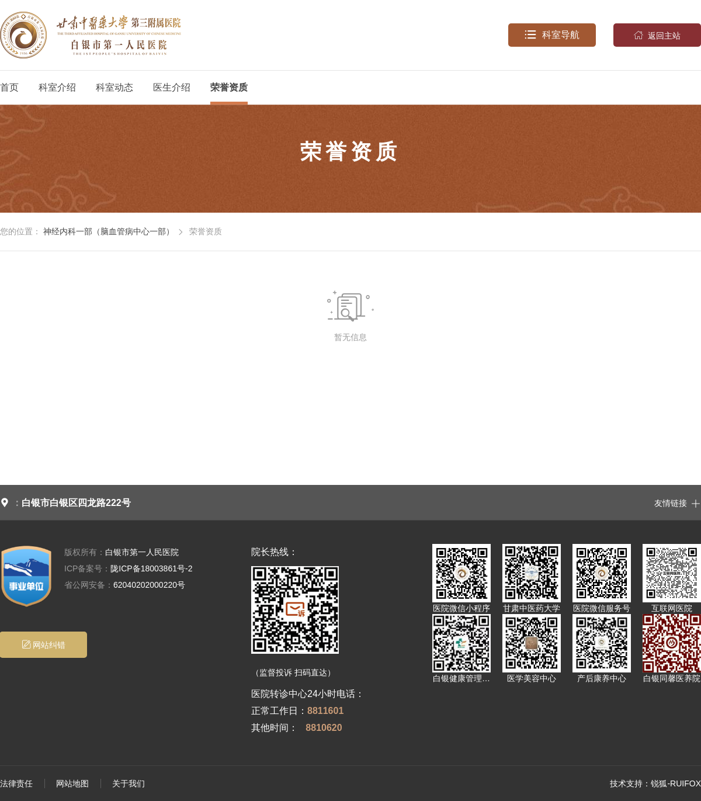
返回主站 (657, 35)
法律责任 (16, 783)
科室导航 (552, 35)
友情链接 (677, 502)
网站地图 (72, 783)
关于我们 (128, 783)
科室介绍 (57, 87)
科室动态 (114, 87)
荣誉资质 (229, 87)
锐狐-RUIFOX (676, 783)
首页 (9, 87)
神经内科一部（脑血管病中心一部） (108, 231)
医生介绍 (171, 87)
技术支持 (626, 783)
